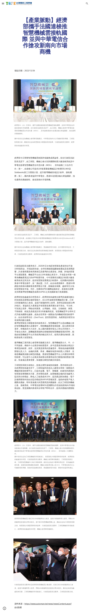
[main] (45, 36)
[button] (3, 3)
